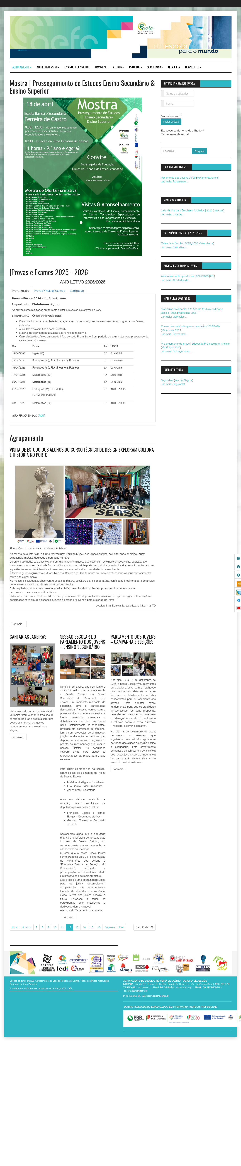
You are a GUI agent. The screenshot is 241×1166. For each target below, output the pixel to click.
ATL (212, 276)
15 (91, 927)
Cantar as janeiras (28, 637)
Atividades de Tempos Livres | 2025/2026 (184, 276)
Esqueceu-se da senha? (175, 134)
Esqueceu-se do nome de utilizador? (182, 130)
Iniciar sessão (171, 121)
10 (54, 927)
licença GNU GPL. (64, 988)
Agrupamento (21, 67)
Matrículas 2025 (187, 312)
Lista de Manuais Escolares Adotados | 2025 (186, 210)
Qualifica (174, 67)
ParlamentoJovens (207, 177)
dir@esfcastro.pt (184, 987)
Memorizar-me (169, 116)
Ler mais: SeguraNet (173, 384)
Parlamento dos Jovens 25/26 (178, 177)
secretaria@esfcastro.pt (135, 990)
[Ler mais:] (18, 624)
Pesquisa (199, 151)
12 (69, 927)
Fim (121, 927)
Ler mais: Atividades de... (175, 280)
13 (77, 927)
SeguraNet (167, 380)
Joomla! (14, 988)
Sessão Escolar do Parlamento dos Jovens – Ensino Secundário (82, 642)
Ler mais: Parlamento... (174, 181)
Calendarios (206, 243)
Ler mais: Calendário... (174, 247)
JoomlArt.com (30, 984)
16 (99, 927)
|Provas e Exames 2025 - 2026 (49, 273)
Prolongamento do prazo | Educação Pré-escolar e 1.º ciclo (195, 343)
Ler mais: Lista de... (172, 214)
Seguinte (110, 927)
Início (15, 927)
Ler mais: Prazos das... (174, 333)
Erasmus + (101, 67)
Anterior (26, 927)
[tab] (20, 290)
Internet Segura (183, 380)
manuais (218, 210)
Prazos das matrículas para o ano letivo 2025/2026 (190, 326)
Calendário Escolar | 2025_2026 (179, 243)
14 (84, 927)
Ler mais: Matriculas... (174, 316)
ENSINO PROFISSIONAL (77, 67)
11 (62, 927)
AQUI (41, 415)
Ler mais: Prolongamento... (176, 351)
